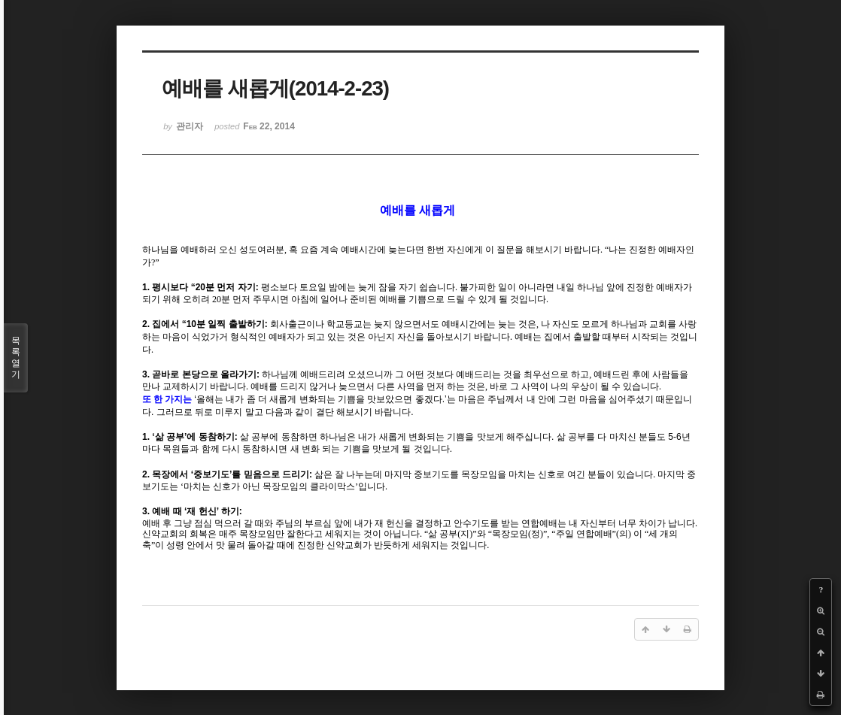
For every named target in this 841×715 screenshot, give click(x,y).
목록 (15, 357)
